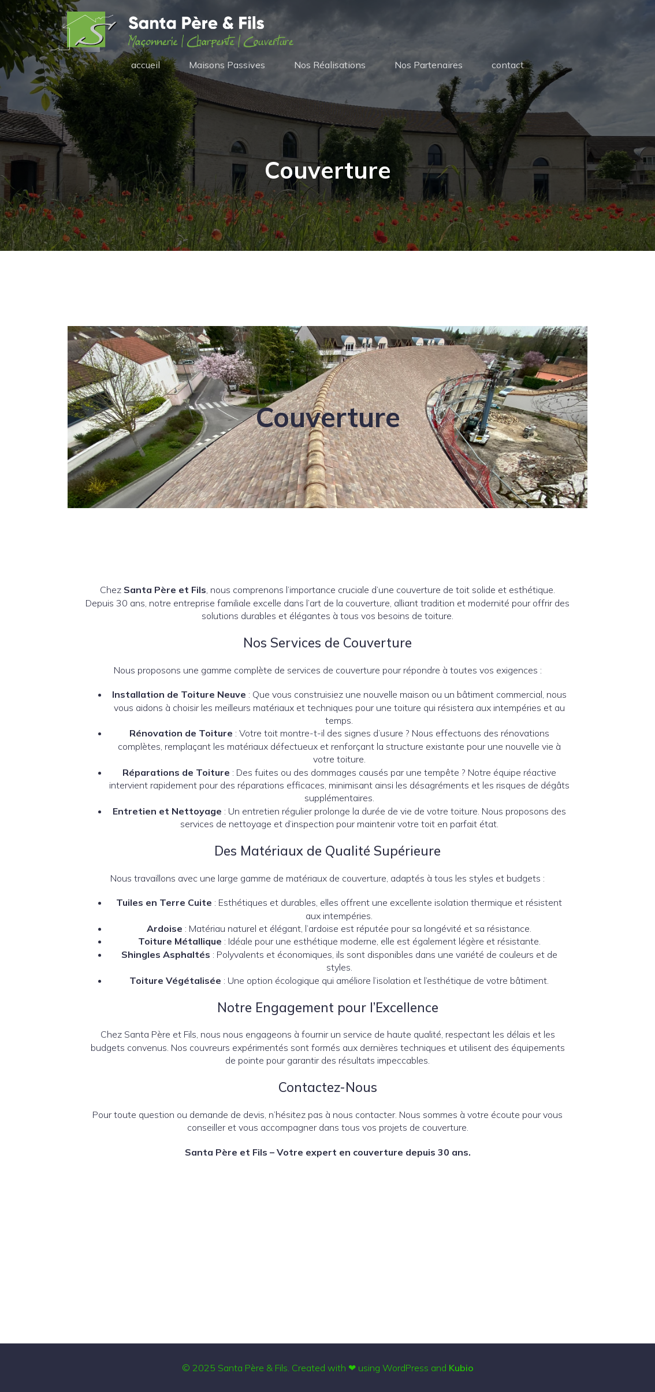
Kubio (461, 1368)
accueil (145, 65)
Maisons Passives (227, 65)
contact (508, 65)
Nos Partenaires (429, 65)
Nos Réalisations (330, 65)
